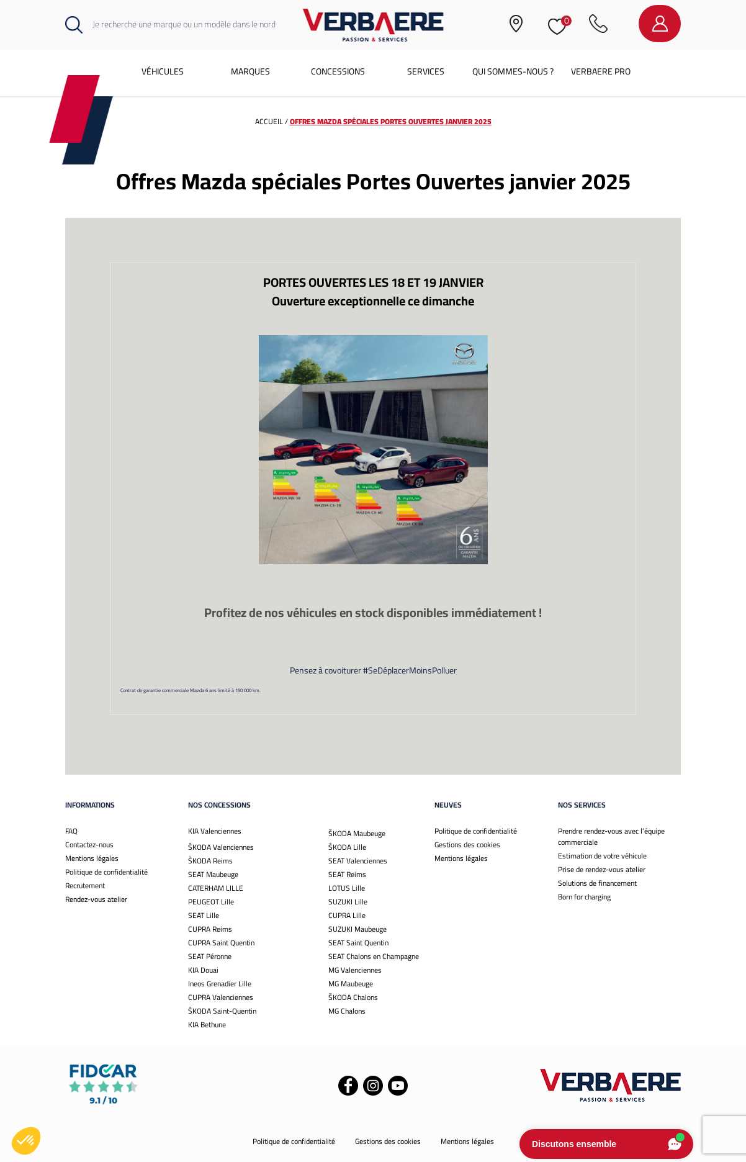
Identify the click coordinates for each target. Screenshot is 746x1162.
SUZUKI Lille (347, 901)
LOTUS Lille (346, 888)
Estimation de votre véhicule (602, 856)
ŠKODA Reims (210, 860)
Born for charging (584, 897)
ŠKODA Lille (347, 847)
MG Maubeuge (350, 983)
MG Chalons (347, 1011)
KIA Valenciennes (214, 831)
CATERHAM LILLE (215, 888)
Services (425, 71)
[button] (26, 1141)
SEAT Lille (203, 915)
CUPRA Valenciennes (220, 997)
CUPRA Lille (347, 915)
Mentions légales (92, 858)
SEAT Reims (347, 874)
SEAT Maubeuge (213, 874)
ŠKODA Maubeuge (356, 833)
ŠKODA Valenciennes (221, 847)
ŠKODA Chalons (353, 997)
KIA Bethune (207, 1024)
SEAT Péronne (209, 956)
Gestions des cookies (467, 844)
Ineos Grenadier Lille (219, 983)
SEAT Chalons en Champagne (373, 956)
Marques (250, 71)
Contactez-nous (89, 844)
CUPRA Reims (210, 929)
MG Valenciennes (355, 970)
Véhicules (163, 71)
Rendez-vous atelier (96, 899)
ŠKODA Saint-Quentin (222, 1011)
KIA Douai (203, 970)
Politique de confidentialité (106, 872)
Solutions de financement (597, 883)
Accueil (269, 121)
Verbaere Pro (601, 71)
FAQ (71, 831)
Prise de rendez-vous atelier (601, 869)
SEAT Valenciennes (357, 860)
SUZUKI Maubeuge (357, 929)
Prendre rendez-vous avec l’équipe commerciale (611, 836)
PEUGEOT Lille (211, 901)
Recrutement (85, 885)
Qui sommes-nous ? (513, 71)
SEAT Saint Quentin (358, 942)
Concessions (338, 71)
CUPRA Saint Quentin (221, 942)
